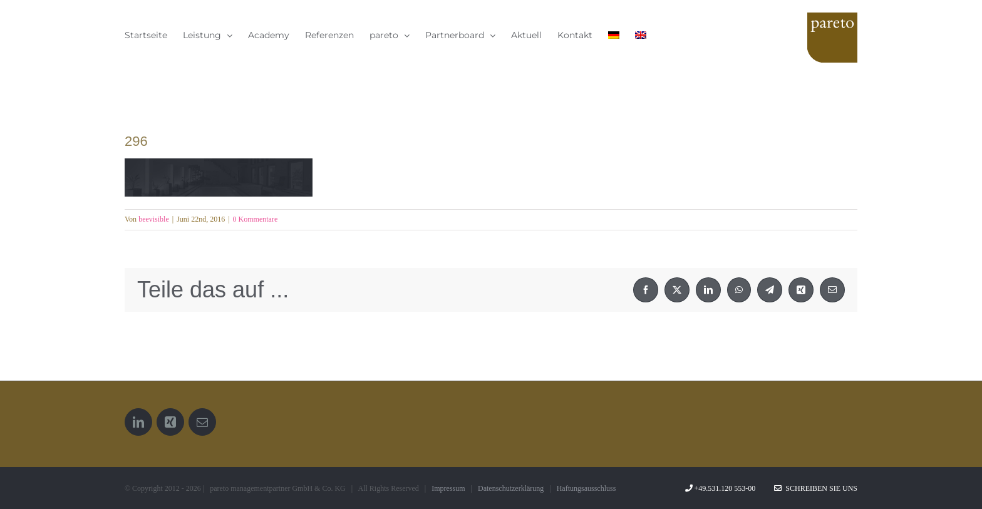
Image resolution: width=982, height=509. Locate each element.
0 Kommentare (255, 219)
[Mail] (202, 422)
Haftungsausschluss (586, 488)
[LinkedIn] (138, 422)
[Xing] (170, 422)
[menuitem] (613, 35)
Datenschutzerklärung (511, 488)
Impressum (448, 488)
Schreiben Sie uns (815, 488)
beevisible (153, 219)
